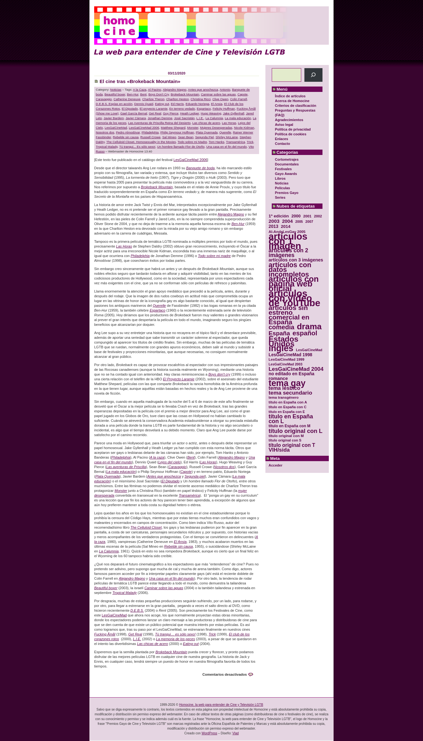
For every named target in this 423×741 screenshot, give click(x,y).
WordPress (209, 733)
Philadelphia (150, 132)
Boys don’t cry (219, 374)
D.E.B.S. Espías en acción (114, 104)
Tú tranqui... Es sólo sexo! (137, 146)
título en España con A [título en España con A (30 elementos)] (288, 402)
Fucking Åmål (104, 634)
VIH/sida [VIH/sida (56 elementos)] (279, 450)
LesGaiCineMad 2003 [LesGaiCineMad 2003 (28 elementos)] (286, 364)
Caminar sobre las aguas (218, 94)
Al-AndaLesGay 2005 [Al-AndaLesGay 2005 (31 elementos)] (287, 231)
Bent (143, 94)
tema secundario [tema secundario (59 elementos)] (290, 392)
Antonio (225, 89)
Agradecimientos (289, 120)
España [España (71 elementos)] (279, 333)
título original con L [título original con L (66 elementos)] (295, 430)
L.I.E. (200, 118)
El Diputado (130, 108)
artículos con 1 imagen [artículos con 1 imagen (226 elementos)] (288, 241)
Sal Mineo (169, 137)
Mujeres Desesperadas (216, 127)
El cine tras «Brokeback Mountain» (140, 81)
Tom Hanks (216, 142)
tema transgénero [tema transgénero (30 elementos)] (284, 397)
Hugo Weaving (211, 113)
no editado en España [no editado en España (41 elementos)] (291, 373)
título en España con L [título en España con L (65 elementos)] (291, 419)
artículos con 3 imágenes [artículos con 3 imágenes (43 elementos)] (296, 260)
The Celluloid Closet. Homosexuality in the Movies (141, 142)
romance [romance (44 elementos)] (278, 378)
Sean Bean (185, 137)
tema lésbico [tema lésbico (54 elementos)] (284, 388)
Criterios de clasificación (295, 105)
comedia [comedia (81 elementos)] (281, 327)
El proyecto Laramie (153, 108)
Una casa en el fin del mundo (226, 146)
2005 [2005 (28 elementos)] (299, 221)
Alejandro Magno (174, 89)
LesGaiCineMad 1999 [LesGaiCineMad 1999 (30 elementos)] (286, 359)
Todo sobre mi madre (214, 256)
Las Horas (229, 123)
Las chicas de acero (206, 123)
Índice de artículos (290, 96)
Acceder (275, 465)
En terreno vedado (182, 108)
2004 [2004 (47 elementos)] (287, 221)
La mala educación (238, 118)
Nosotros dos (105, 132)
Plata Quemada (207, 132)
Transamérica (235, 142)
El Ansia (216, 104)
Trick (250, 142)
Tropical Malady (107, 146)
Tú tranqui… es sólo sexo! (175, 634)
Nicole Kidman (244, 127)
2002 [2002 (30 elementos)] (318, 216)
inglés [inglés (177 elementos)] (281, 348)
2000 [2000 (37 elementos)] (296, 216)
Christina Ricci (201, 99)
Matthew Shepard (173, 127)
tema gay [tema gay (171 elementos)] (287, 383)
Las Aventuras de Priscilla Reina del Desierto (159, 123)
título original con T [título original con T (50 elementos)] (292, 445)
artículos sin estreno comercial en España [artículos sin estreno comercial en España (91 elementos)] (289, 314)
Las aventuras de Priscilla (126, 467)
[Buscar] (313, 75)
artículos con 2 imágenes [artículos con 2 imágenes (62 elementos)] (288, 253)
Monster (192, 127)
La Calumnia (214, 118)
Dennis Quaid (143, 104)
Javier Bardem (114, 118)
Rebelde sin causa (126, 137)
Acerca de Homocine (292, 101)
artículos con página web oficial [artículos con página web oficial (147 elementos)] (294, 284)
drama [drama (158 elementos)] (309, 326)
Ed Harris (177, 104)
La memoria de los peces (175, 639)
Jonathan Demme (160, 118)
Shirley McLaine (227, 137)
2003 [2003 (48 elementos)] (274, 221)
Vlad (235, 733)
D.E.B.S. (137, 610)
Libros (280, 178)
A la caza (157, 457)
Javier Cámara (136, 118)
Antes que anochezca (203, 89)
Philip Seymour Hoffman (177, 132)
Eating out (162, 104)
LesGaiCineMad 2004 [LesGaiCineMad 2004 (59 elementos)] (296, 369)
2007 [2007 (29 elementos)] (309, 221)
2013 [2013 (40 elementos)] (273, 226)
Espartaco (204, 108)
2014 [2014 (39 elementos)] (285, 226)
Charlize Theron (153, 99)
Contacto (282, 143)
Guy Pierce (171, 113)
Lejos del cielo (169, 462)
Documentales (287, 164)
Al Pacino (154, 89)
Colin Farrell (238, 99)
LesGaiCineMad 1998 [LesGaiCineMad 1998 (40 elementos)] (290, 354)
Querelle (225, 132)
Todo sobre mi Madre (192, 142)
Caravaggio (104, 99)
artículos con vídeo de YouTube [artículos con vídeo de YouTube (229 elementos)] (294, 298)
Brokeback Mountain (185, 94)
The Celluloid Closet (145, 527)
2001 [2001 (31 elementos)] (307, 216)
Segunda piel (195, 476)
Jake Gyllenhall (233, 113)
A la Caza (139, 89)
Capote (243, 94)
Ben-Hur (132, 94)
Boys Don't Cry (158, 94)
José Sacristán (184, 118)
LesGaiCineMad (116, 127)
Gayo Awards (286, 174)
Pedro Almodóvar (128, 132)
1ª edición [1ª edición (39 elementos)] (279, 216)
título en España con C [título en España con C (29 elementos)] (287, 407)
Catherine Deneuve (127, 99)
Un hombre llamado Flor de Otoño (181, 146)
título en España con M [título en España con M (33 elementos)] (289, 426)
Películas (282, 188)
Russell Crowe (150, 137)
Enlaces (281, 139)
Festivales (283, 169)
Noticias (282, 183)
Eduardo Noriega (197, 104)
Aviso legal (284, 124)
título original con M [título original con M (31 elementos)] (286, 436)
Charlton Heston (177, 99)
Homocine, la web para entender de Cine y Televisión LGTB (221, 704)
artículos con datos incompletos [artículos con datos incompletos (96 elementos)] (290, 269)
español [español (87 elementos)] (304, 333)
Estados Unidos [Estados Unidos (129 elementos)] (283, 341)
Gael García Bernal (133, 113)
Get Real (155, 113)
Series (280, 197)
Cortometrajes (287, 159)
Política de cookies (290, 134)
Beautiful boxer (114, 94)
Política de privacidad (293, 129)
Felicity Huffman (223, 108)
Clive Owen (220, 99)
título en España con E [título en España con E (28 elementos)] (287, 412)
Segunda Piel (204, 137)
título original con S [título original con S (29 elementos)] (285, 440)
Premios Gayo (286, 193)
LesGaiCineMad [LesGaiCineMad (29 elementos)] (309, 350)
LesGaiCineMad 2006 (144, 127)
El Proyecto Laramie (178, 379)
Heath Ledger (189, 113)
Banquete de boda (200, 168)
